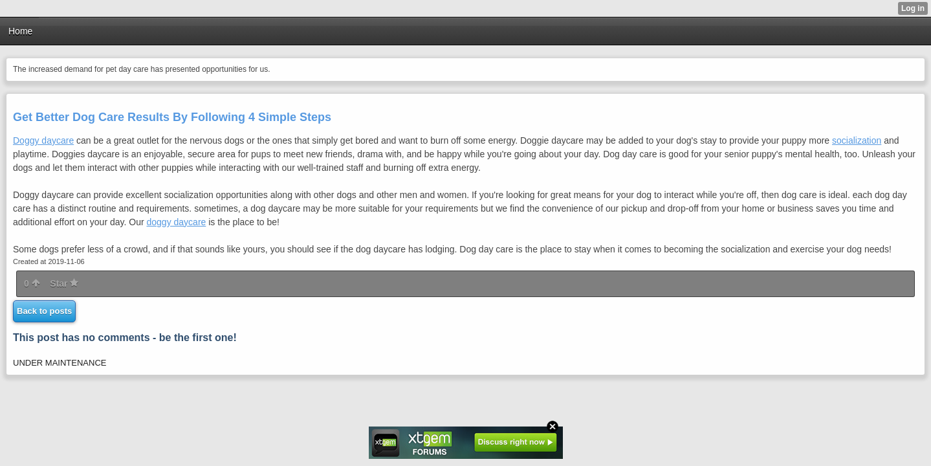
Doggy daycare (43, 140)
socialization (856, 140)
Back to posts (44, 311)
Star (64, 283)
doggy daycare (176, 222)
